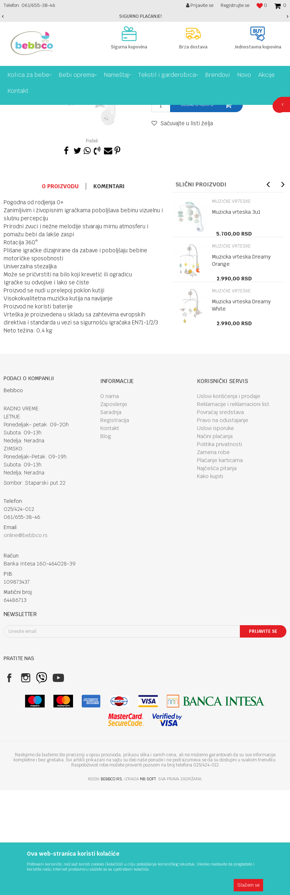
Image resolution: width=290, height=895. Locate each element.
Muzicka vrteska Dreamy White (241, 410)
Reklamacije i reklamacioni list (233, 509)
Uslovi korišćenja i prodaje (228, 501)
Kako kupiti (210, 581)
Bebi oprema (63, 110)
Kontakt (109, 533)
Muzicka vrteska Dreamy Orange (241, 365)
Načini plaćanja (215, 541)
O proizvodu (60, 291)
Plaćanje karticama (220, 565)
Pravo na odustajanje (222, 525)
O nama (109, 501)
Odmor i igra (94, 110)
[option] (145, 16)
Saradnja (110, 517)
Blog (105, 541)
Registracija (114, 525)
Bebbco (11, 110)
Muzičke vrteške (131, 110)
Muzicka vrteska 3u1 (236, 317)
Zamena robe (213, 557)
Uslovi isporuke (215, 533)
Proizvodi (34, 110)
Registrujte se (235, 5)
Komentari (109, 291)
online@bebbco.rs (26, 640)
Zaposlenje (113, 509)
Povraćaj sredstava (220, 517)
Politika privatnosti (219, 549)
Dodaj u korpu (197, 209)
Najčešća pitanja (217, 573)
